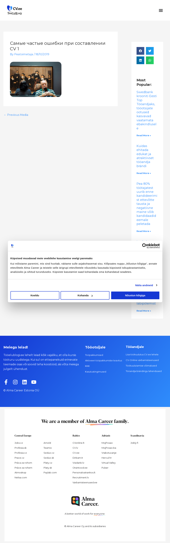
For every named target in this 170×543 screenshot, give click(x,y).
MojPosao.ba (109, 447)
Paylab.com (50, 472)
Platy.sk (48, 467)
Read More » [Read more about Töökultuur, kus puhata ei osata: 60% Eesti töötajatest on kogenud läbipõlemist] (144, 311)
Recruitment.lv (81, 477)
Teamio (48, 447)
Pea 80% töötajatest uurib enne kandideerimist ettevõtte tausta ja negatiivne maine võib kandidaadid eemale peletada (147, 204)
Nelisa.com (21, 477)
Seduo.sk (49, 457)
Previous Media (16, 114)
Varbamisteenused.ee (85, 482)
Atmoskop (20, 472)
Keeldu (35, 295)
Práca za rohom (23, 462)
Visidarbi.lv (78, 462)
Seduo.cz (49, 452)
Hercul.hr (107, 457)
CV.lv (75, 447)
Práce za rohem (23, 467)
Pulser (105, 467)
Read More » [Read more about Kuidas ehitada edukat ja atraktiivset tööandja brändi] (144, 173)
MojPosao (107, 442)
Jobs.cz (19, 442)
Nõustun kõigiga (135, 295)
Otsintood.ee (80, 467)
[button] (161, 10)
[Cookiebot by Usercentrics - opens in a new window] (145, 245)
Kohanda (85, 295)
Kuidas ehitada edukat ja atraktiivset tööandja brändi (145, 156)
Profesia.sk (21, 447)
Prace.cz (19, 457)
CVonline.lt (78, 442)
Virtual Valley (109, 462)
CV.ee (76, 452)
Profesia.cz (21, 452)
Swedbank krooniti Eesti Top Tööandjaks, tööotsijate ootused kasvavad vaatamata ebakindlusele (147, 110)
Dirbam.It (78, 457)
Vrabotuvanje (109, 452)
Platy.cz (48, 462)
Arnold (47, 442)
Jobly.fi (134, 442)
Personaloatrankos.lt (84, 472)
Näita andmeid (144, 285)
